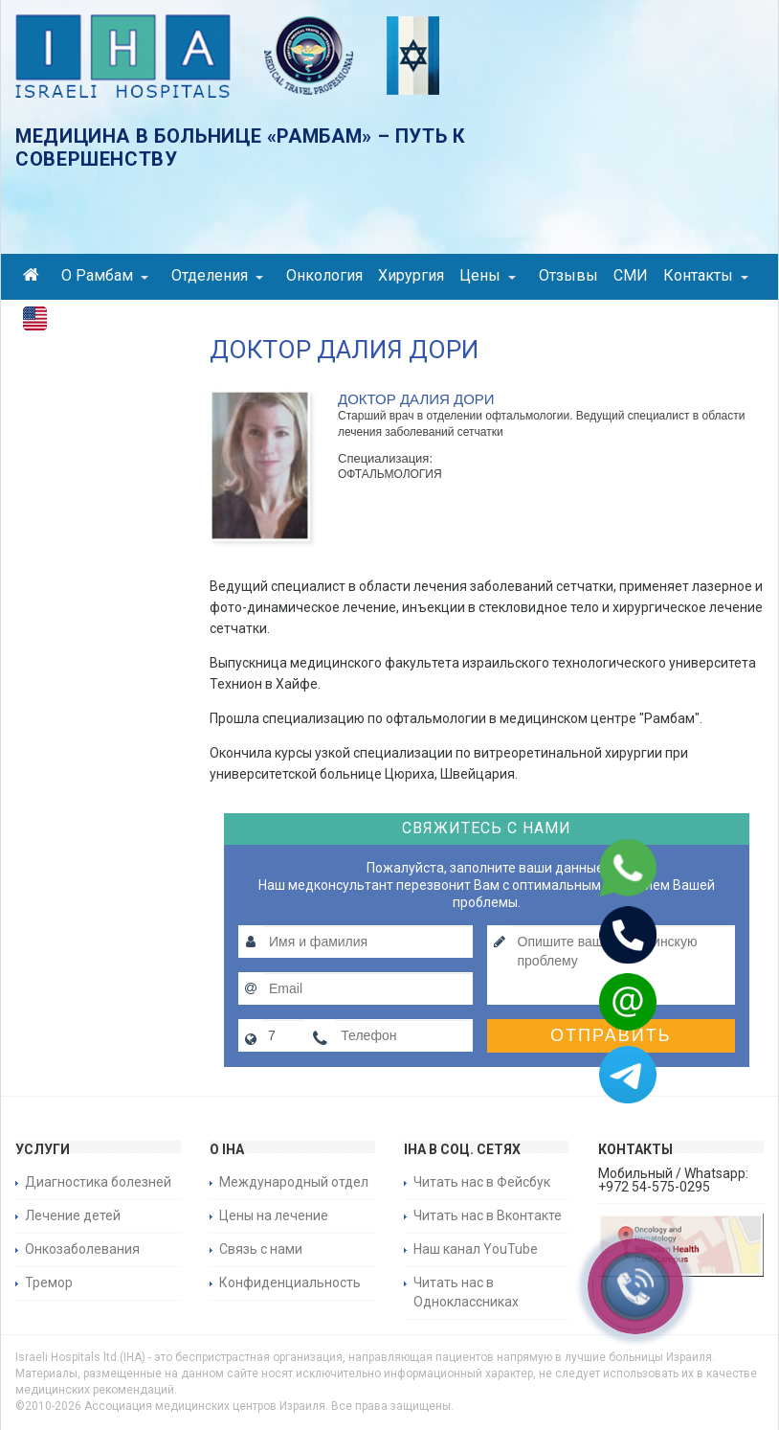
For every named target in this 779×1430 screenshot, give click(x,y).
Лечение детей (73, 1215)
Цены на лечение (273, 1215)
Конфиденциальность (290, 1282)
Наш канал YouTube (475, 1249)
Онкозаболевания (82, 1249)
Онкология (324, 275)
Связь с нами (260, 1249)
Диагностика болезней (98, 1182)
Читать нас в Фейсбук (481, 1182)
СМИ (630, 275)
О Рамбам (104, 275)
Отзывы (568, 275)
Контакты (705, 275)
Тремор (49, 1282)
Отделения (217, 275)
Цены (487, 275)
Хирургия (411, 275)
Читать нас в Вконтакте (487, 1215)
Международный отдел (293, 1182)
